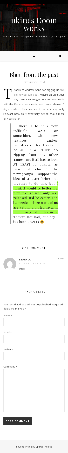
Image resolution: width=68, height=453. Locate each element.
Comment (10, 366)
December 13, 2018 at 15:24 (32, 263)
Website (8, 349)
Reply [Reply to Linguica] (61, 258)
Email (7, 332)
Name (7, 315)
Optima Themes (44, 446)
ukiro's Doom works (34, 24)
